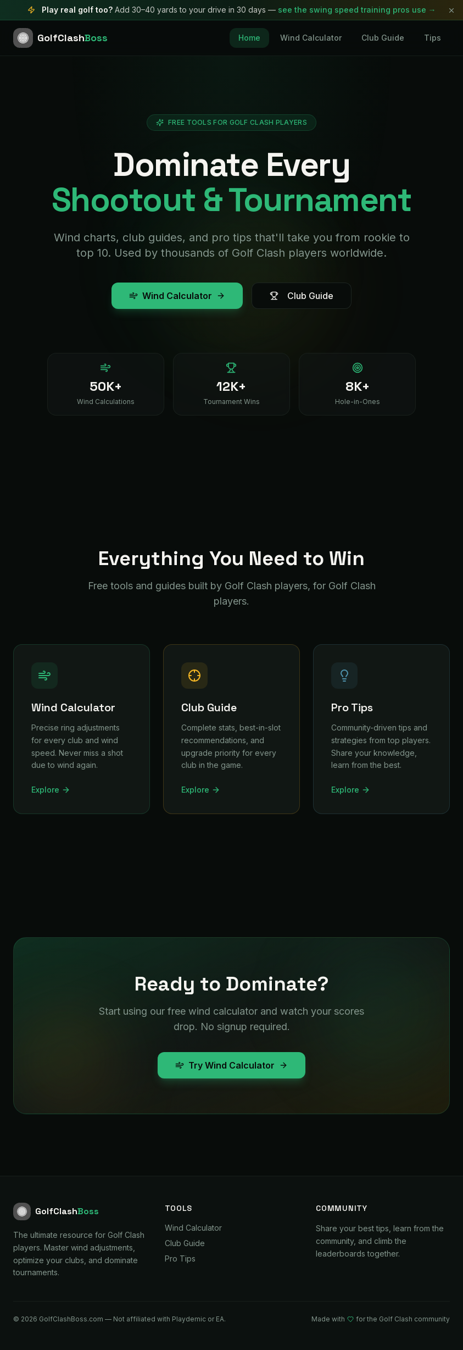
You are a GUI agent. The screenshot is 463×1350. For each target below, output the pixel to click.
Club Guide (382, 37)
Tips (432, 37)
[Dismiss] (451, 10)
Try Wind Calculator (231, 1065)
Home (249, 37)
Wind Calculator (311, 37)
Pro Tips (180, 1258)
